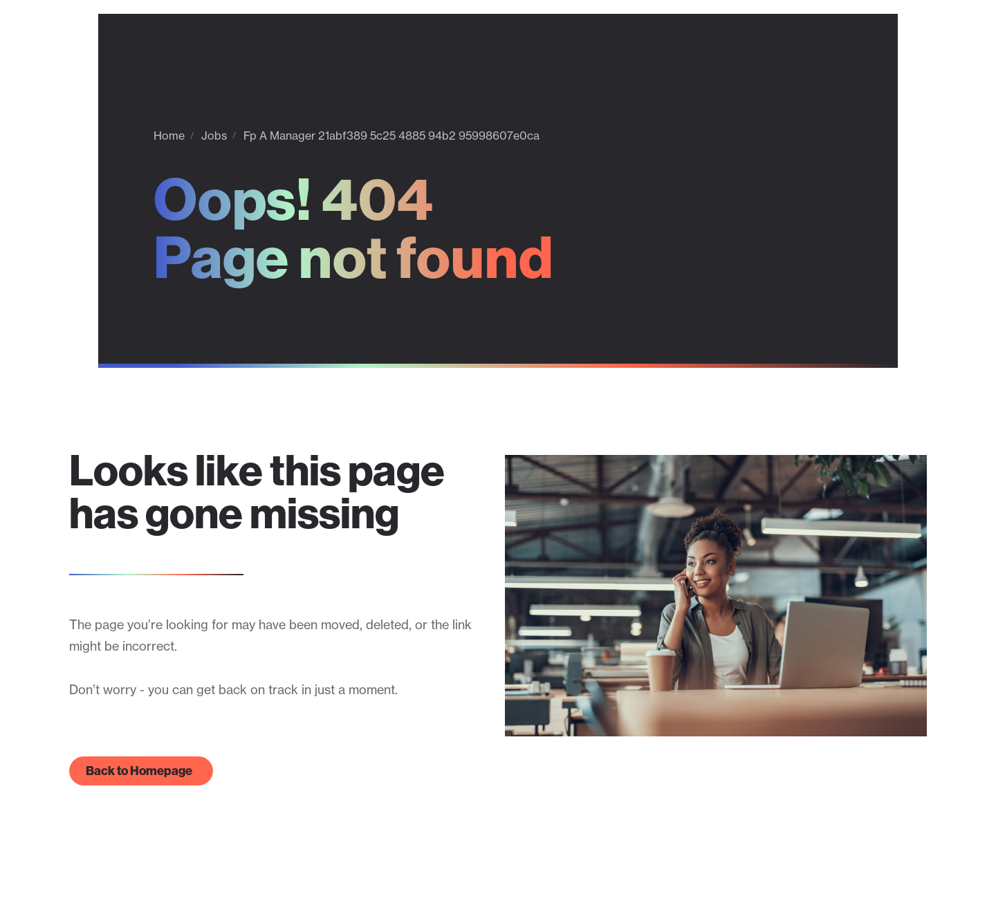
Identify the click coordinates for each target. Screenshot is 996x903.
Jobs (214, 135)
